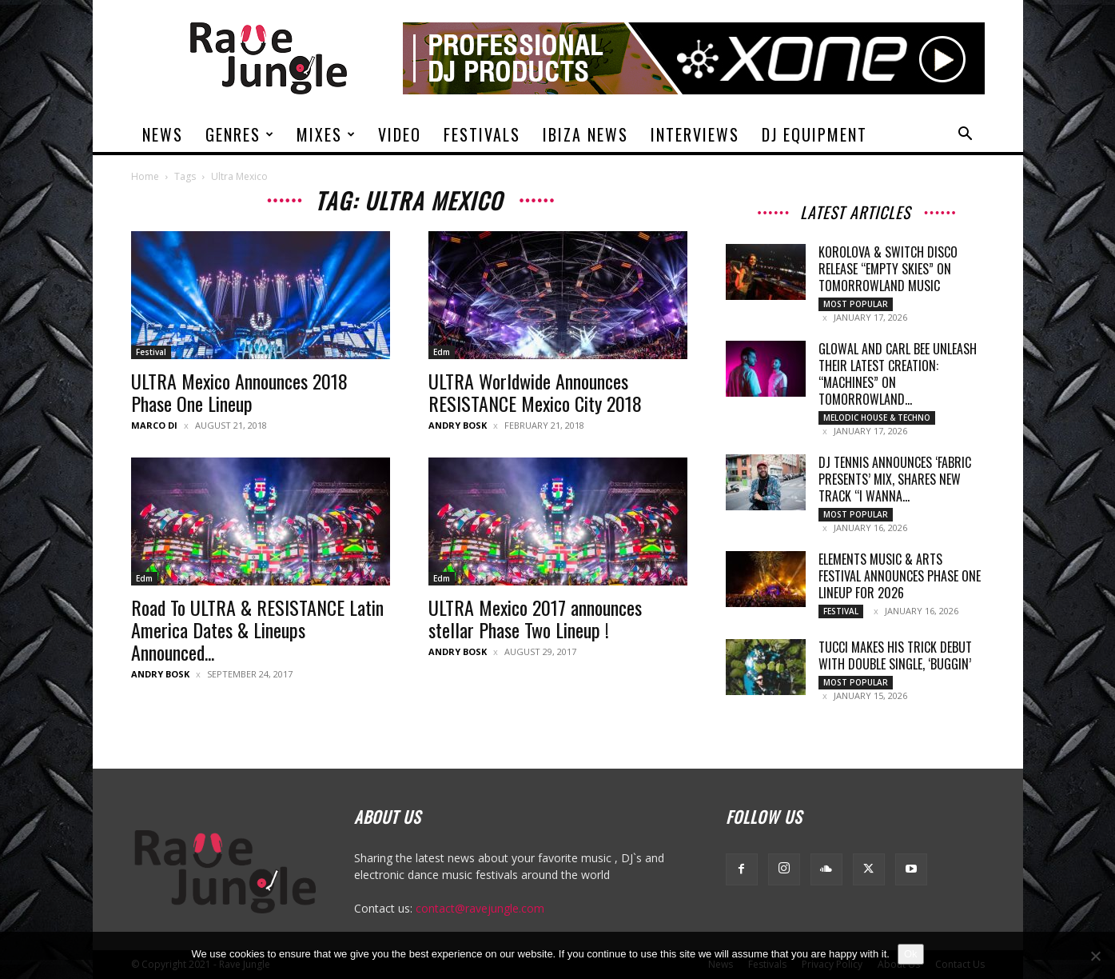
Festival (151, 352)
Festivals (482, 134)
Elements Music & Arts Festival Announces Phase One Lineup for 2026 (899, 575)
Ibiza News (585, 134)
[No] (1095, 956)
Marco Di (154, 425)
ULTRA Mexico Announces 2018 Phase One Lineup (239, 392)
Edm (441, 352)
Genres (240, 134)
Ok (911, 954)
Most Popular (855, 304)
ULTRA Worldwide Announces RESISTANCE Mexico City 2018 (535, 392)
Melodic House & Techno (876, 417)
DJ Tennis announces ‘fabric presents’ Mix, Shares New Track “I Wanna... (894, 479)
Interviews (695, 134)
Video (399, 134)
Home (145, 176)
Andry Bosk (457, 425)
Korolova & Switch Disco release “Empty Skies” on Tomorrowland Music (888, 268)
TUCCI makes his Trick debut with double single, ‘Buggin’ (895, 655)
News (162, 134)
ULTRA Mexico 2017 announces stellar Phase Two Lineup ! (535, 618)
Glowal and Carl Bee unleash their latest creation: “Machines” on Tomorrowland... (897, 374)
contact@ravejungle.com (480, 908)
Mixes (326, 134)
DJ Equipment (814, 134)
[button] (965, 135)
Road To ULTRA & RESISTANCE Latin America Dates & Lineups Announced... (257, 629)
